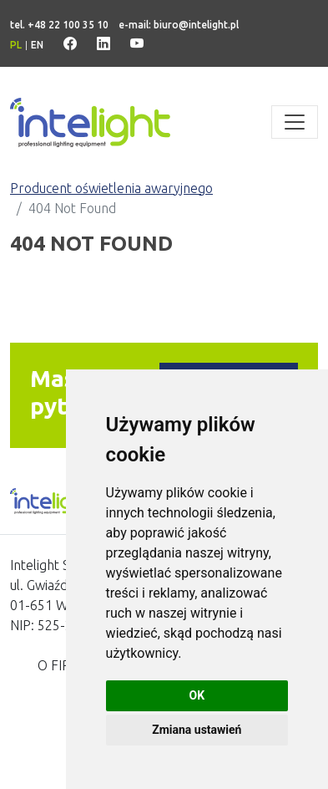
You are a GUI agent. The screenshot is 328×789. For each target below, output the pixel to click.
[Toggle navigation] (294, 122)
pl (16, 44)
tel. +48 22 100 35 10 (59, 24)
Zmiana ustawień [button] (196, 729)
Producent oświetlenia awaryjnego (111, 188)
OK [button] (197, 695)
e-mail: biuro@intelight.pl (179, 24)
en (37, 44)
